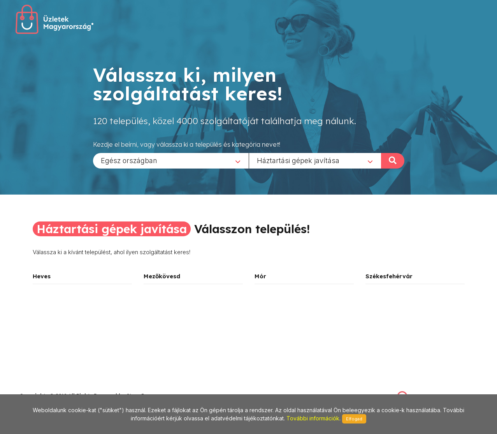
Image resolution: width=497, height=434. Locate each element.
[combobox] (171, 160)
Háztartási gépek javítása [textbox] (298, 160)
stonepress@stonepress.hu (50, 387)
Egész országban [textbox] (129, 160)
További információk (312, 418)
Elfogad (354, 419)
